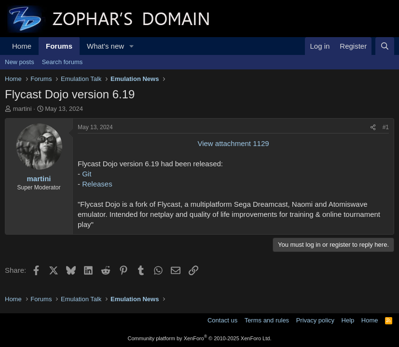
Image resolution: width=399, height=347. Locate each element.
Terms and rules (267, 320)
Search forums (62, 62)
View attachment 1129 (233, 143)
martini (22, 108)
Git (86, 174)
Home (21, 46)
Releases (97, 184)
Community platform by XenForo (200, 338)
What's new (105, 46)
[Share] (373, 127)
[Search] (384, 46)
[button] (131, 46)
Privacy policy (315, 320)
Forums (59, 46)
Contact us (222, 320)
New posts (19, 62)
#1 (386, 127)
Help (348, 320)
